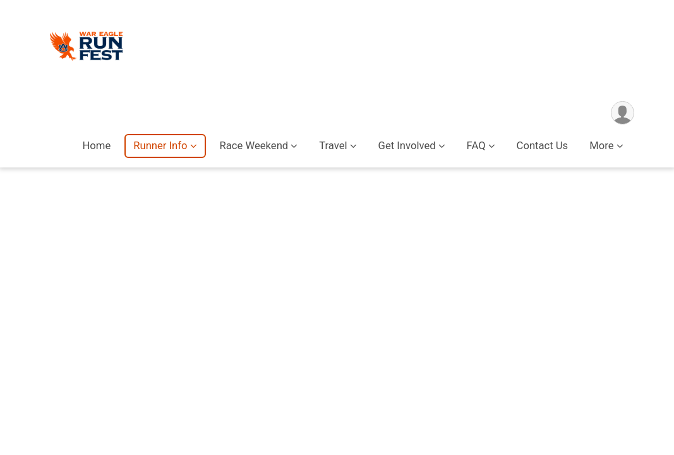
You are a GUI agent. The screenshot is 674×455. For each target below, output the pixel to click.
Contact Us (543, 146)
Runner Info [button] (160, 146)
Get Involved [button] (407, 146)
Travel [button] (333, 146)
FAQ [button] (476, 146)
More (601, 146)
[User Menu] (622, 112)
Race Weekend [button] (254, 146)
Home (96, 146)
